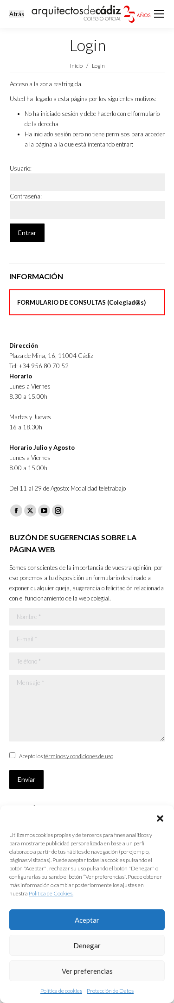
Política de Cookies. (51, 893)
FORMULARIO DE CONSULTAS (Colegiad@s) (81, 302)
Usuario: (21, 168)
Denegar (87, 945)
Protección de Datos (110, 990)
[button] (160, 817)
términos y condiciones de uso (78, 756)
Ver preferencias (87, 971)
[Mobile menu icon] (159, 13)
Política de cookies (61, 990)
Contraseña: (26, 196)
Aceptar (87, 920)
